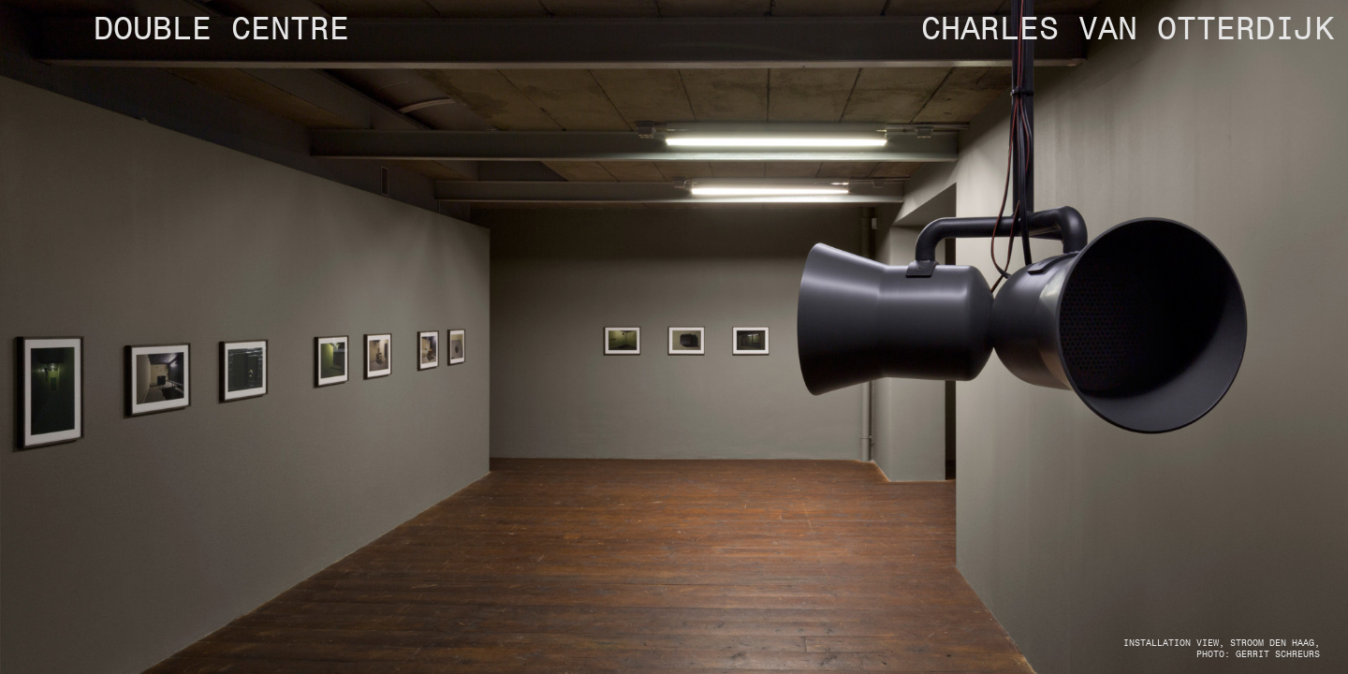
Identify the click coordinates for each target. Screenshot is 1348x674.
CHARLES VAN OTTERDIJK (1127, 30)
